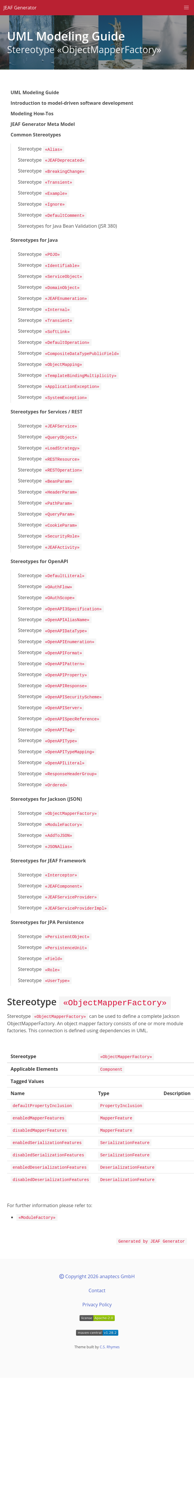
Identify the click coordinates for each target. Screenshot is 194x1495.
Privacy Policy (97, 1271)
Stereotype (41, 149)
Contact (97, 1257)
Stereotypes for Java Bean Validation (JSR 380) (67, 222)
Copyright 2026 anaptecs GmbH (97, 1243)
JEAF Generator (20, 7)
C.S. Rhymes (110, 1313)
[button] (186, 7)
